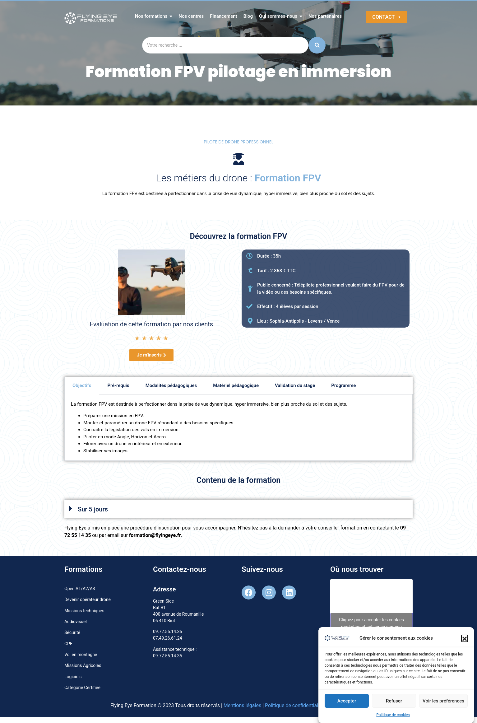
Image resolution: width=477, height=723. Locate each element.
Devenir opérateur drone (87, 599)
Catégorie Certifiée (82, 687)
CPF (68, 643)
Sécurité (72, 632)
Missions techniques (84, 610)
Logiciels (73, 676)
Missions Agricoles (82, 665)
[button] (464, 640)
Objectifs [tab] (81, 385)
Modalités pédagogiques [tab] (171, 385)
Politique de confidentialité (294, 705)
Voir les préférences (443, 702)
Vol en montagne (80, 654)
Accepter (346, 702)
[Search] (225, 45)
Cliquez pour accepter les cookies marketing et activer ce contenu (371, 623)
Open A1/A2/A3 (79, 588)
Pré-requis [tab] (118, 385)
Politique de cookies (393, 716)
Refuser (394, 702)
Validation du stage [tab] (295, 385)
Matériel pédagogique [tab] (236, 385)
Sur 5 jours (93, 509)
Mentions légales (242, 705)
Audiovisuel (75, 621)
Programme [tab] (343, 385)
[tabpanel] (238, 427)
